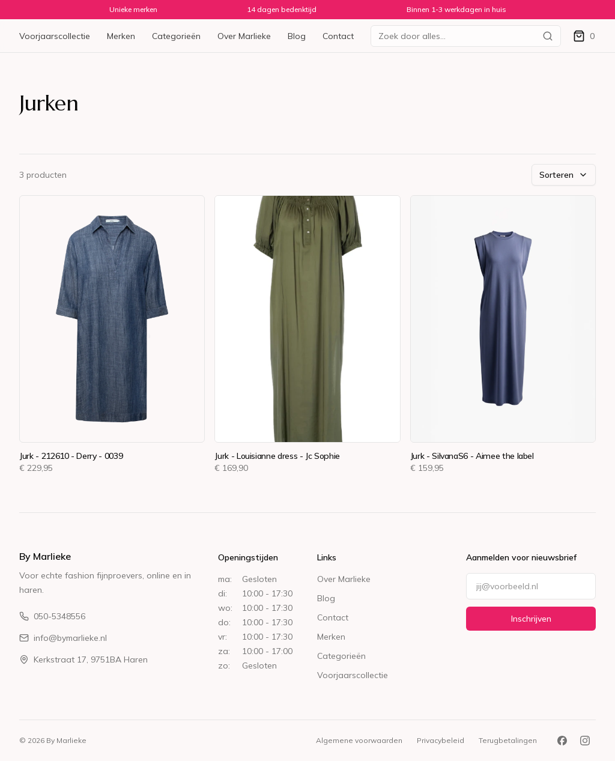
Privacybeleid (440, 740)
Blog (297, 36)
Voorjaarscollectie (54, 36)
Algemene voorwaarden (359, 740)
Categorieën (176, 36)
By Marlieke (45, 556)
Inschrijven (531, 618)
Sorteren (563, 174)
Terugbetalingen (508, 740)
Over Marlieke (244, 36)
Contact (338, 36)
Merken (121, 36)
